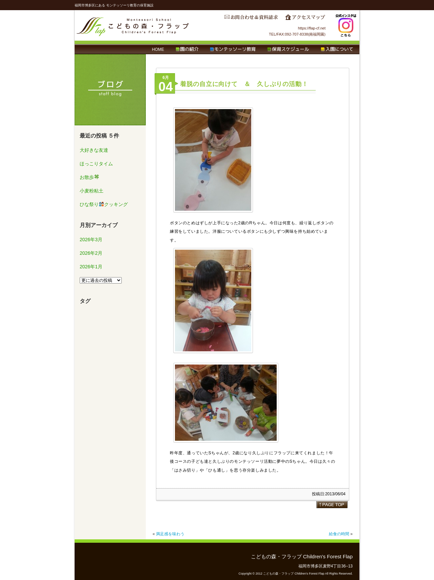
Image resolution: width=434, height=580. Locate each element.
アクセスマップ (305, 19)
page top (332, 504)
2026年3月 (91, 239)
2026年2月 (91, 253)
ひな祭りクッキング (104, 204)
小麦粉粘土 (91, 190)
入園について (337, 49)
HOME (158, 49)
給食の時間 (339, 534)
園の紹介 (187, 49)
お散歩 (89, 177)
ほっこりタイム (96, 163)
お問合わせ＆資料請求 (251, 19)
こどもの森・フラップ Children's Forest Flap (133, 25)
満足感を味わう (170, 534)
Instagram (346, 25)
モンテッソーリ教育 (233, 49)
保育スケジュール (288, 49)
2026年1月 (91, 266)
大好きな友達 (94, 150)
